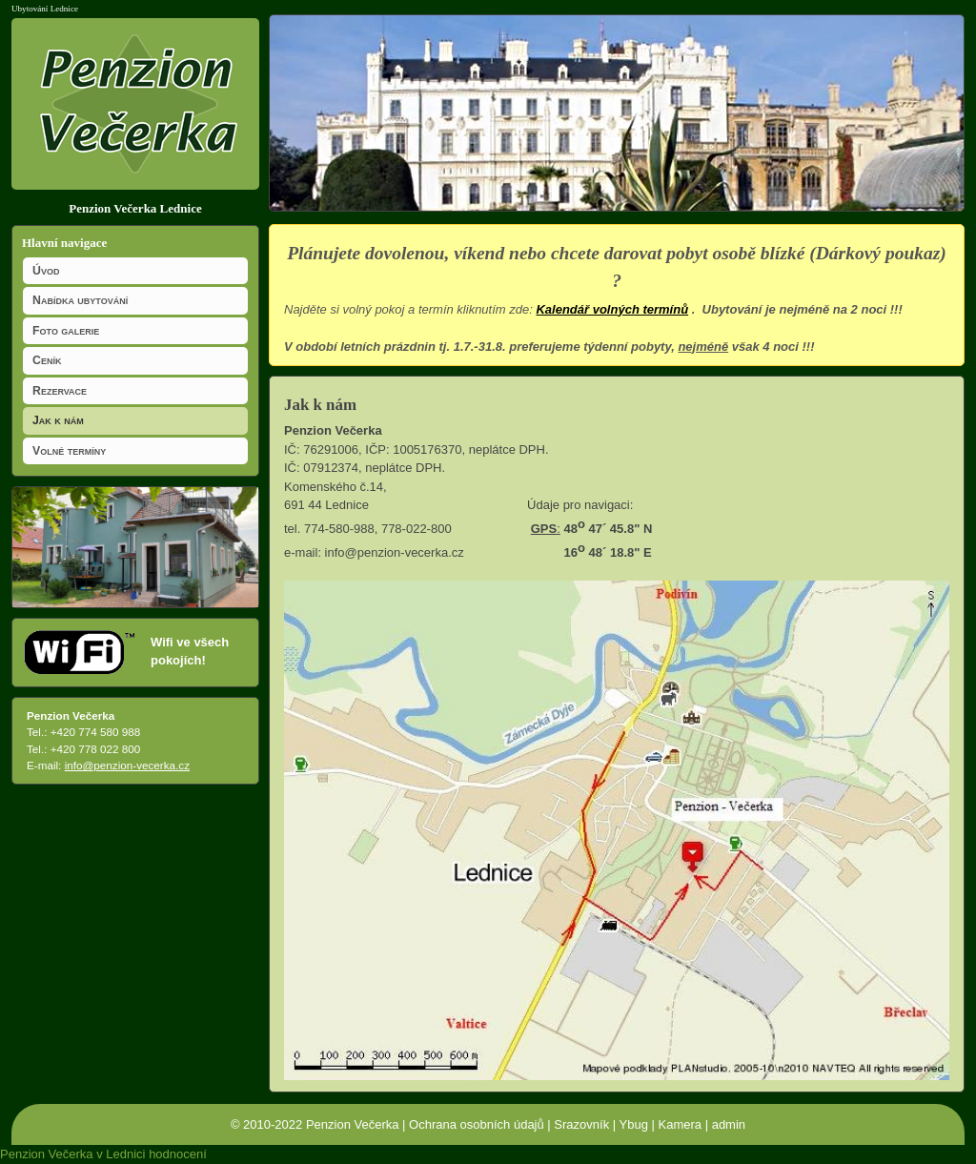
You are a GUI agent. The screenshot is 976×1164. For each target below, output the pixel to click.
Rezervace (59, 391)
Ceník (46, 360)
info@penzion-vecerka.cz (127, 765)
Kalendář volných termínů (612, 309)
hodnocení (178, 1154)
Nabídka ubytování (80, 300)
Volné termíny (69, 451)
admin (728, 1124)
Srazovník (581, 1124)
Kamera (680, 1124)
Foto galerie (65, 330)
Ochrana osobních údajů (476, 1124)
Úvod (45, 270)
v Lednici (120, 1154)
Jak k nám (58, 420)
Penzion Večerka (352, 1124)
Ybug (634, 1124)
